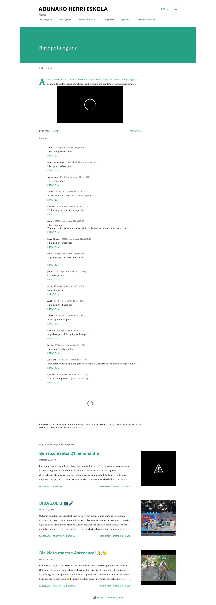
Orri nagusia (45, 19)
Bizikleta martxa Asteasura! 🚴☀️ (73, 553)
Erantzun (53, 155)
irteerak (53, 131)
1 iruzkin (57, 486)
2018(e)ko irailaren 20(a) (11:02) (70, 345)
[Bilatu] (164, 9)
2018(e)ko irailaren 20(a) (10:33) (73, 206)
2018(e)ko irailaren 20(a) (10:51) (69, 286)
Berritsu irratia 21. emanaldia (69, 453)
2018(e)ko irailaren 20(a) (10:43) (69, 253)
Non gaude (64, 19)
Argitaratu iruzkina (64, 536)
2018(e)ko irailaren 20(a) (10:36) (69, 221)
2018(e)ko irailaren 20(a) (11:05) (73, 359)
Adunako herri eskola (73, 9)
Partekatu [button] (135, 131)
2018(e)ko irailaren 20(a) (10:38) (76, 239)
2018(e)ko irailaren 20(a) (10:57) (70, 330)
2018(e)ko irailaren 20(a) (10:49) (71, 271)
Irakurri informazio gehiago (115, 486)
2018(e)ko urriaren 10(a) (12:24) (73, 374)
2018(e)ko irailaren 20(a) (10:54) (70, 315)
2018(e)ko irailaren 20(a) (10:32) (81, 162)
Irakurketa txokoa (144, 19)
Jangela (124, 19)
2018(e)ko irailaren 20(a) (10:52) (69, 301)
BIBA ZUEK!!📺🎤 (56, 503)
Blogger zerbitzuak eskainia (108, 597)
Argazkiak (108, 19)
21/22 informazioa (86, 19)
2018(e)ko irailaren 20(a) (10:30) (71, 147)
